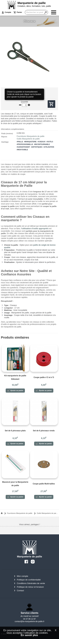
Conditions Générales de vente (31, 583)
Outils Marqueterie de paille (28, 139)
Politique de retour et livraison (30, 587)
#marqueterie (30, 142)
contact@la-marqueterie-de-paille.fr (29, 621)
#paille (20, 142)
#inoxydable (22, 150)
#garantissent (23, 147)
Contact (20, 590)
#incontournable (42, 144)
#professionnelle (25, 144)
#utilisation (48, 147)
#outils (49, 142)
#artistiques (36, 147)
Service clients (29, 613)
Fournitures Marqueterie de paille (30, 136)
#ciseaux (41, 142)
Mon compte (22, 576)
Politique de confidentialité (29, 580)
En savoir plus (29, 635)
